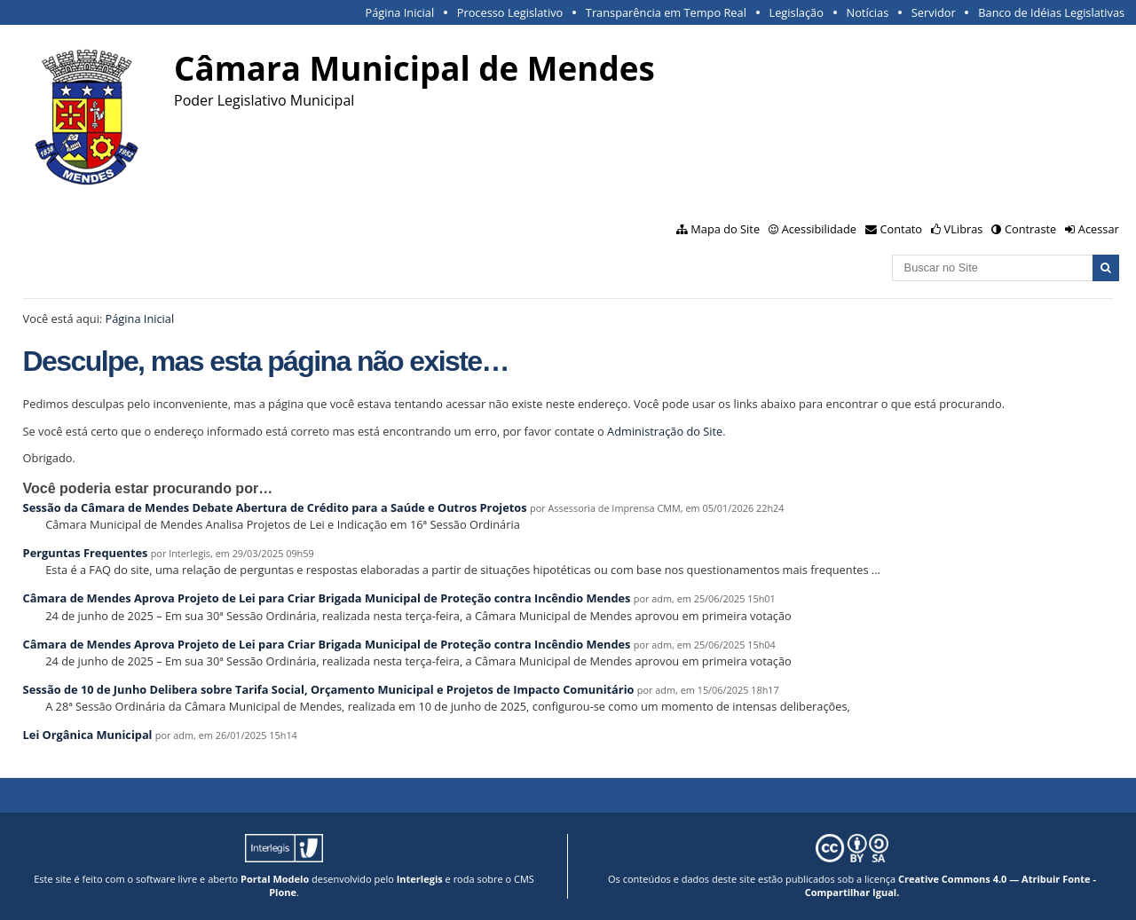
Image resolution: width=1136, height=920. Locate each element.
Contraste (1030, 229)
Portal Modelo (275, 878)
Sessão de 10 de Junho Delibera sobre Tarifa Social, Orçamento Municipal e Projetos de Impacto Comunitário (329, 689)
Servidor (933, 12)
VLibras (963, 229)
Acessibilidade (819, 229)
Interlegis (420, 878)
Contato (901, 229)
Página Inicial (400, 12)
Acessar (1098, 229)
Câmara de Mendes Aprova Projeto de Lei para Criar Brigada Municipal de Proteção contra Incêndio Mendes (327, 598)
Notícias (868, 12)
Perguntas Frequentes (85, 553)
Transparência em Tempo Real (666, 12)
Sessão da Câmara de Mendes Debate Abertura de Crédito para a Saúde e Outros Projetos (275, 507)
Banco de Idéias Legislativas (1051, 12)
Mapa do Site (725, 229)
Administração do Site (664, 431)
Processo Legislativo (510, 12)
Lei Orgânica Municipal (88, 735)
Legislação (796, 12)
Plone (282, 892)
